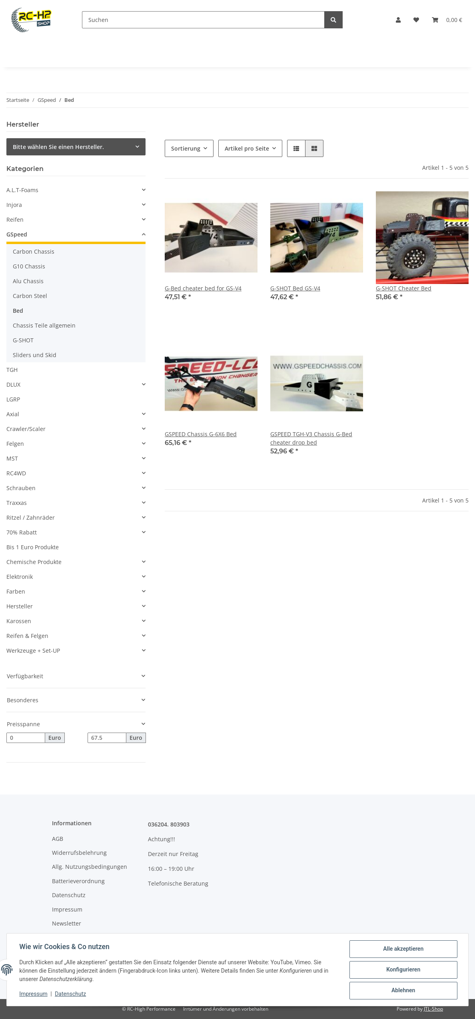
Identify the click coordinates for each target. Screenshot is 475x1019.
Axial (12, 414)
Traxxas (16, 503)
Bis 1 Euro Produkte (32, 547)
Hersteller (19, 606)
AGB (57, 838)
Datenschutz (69, 895)
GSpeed (16, 234)
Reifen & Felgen (27, 636)
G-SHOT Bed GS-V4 (295, 288)
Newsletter (66, 923)
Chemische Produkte (34, 562)
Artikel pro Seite (247, 148)
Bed (18, 310)
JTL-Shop (433, 1008)
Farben (15, 591)
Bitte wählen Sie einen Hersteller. (58, 147)
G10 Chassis (29, 266)
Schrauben (21, 488)
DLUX (13, 384)
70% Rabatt (21, 532)
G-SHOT (23, 340)
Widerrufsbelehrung (79, 852)
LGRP (13, 399)
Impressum (67, 909)
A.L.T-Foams (22, 190)
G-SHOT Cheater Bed (403, 288)
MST (12, 458)
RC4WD (16, 473)
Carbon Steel (30, 296)
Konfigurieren (403, 970)
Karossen (18, 621)
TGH (12, 369)
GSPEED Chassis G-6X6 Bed (201, 434)
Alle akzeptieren (403, 949)
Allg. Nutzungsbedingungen (89, 866)
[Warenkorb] (447, 20)
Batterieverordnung (78, 881)
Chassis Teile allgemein (44, 325)
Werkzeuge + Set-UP (33, 650)
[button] (398, 20)
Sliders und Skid (34, 355)
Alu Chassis (28, 281)
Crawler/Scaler (26, 429)
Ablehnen (403, 990)
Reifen (15, 219)
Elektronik (19, 576)
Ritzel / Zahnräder (30, 517)
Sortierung (185, 148)
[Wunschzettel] (416, 20)
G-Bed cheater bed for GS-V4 (203, 288)
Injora (14, 205)
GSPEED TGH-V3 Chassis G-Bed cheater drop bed (311, 438)
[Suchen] (203, 19)
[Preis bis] (107, 738)
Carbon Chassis (33, 251)
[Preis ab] (25, 738)
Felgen (15, 443)
